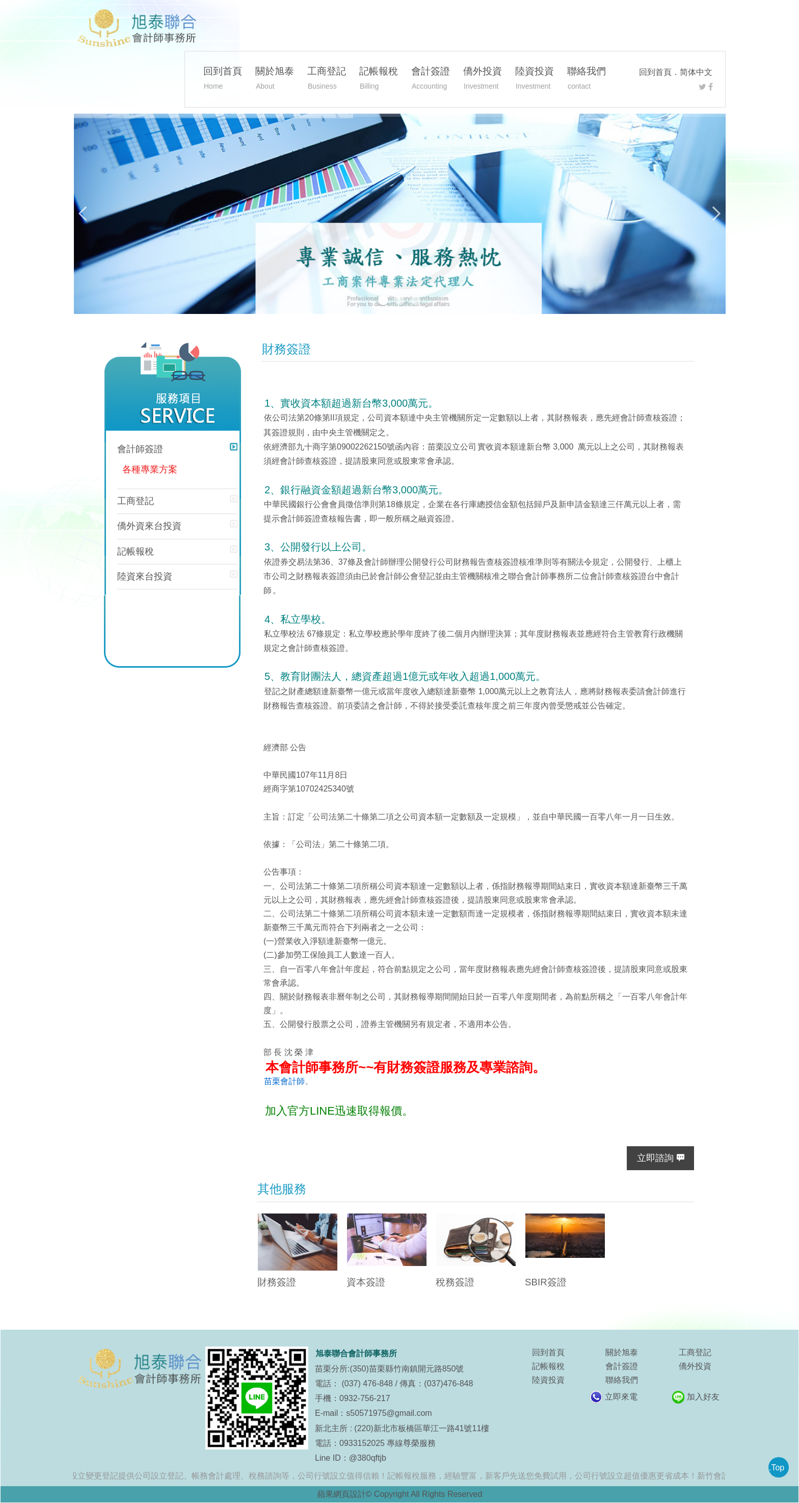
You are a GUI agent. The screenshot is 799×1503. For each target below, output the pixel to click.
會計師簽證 (140, 449)
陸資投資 (534, 79)
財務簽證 (276, 1282)
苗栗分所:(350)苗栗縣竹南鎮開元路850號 (389, 1368)
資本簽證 (366, 1282)
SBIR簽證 (546, 1282)
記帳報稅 (378, 79)
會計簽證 (430, 79)
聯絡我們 (586, 79)
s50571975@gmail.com (389, 1413)
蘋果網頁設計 (341, 1494)
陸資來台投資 (144, 576)
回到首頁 (655, 72)
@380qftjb (367, 1458)
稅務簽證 (455, 1282)
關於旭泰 (274, 79)
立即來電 (621, 1396)
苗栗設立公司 (452, 446)
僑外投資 (482, 79)
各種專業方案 (149, 469)
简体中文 (696, 72)
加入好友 (703, 1396)
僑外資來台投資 (149, 526)
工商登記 (326, 79)
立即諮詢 (655, 1158)
